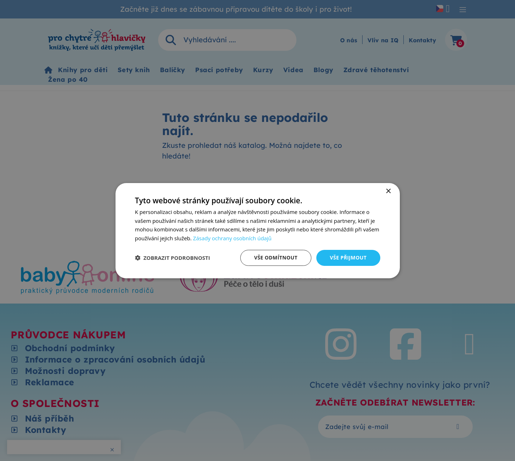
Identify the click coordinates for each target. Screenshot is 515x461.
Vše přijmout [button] (348, 257)
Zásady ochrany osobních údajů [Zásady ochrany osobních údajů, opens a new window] (232, 238)
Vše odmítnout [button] (275, 257)
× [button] (388, 191)
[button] (172, 257)
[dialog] (258, 230)
